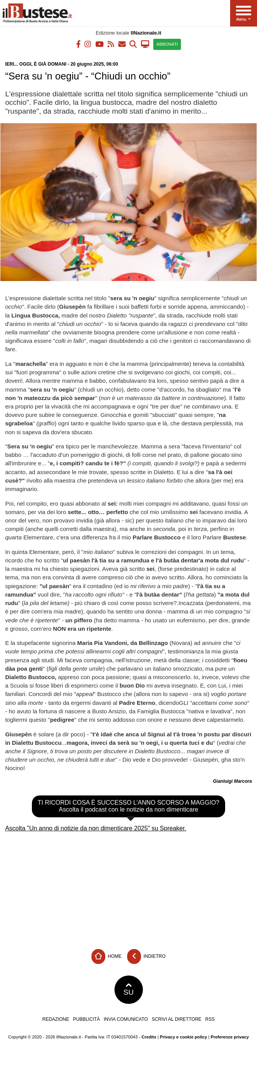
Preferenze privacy (230, 1037)
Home (106, 956)
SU (128, 989)
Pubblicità (86, 1019)
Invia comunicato (126, 1019)
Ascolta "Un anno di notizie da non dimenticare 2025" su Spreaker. (95, 828)
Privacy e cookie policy (183, 1037)
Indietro (146, 956)
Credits (148, 1037)
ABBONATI (167, 44)
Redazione (55, 1019)
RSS (210, 1019)
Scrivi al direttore (176, 1019)
